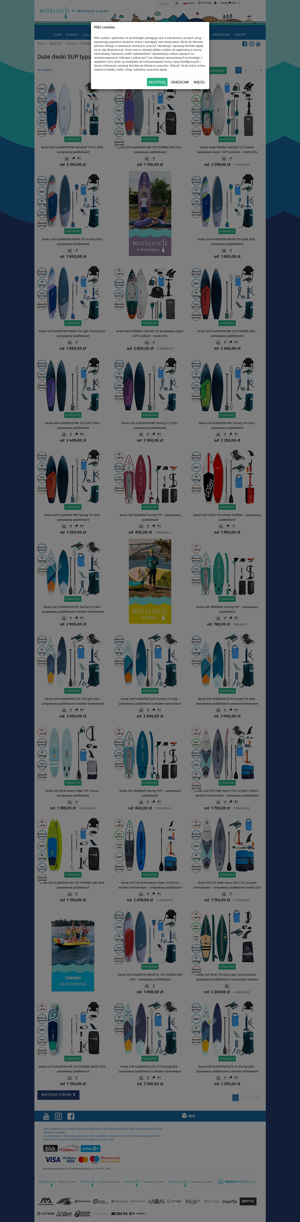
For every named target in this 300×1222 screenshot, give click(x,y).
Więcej (199, 82)
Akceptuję (157, 82)
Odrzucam (180, 82)
